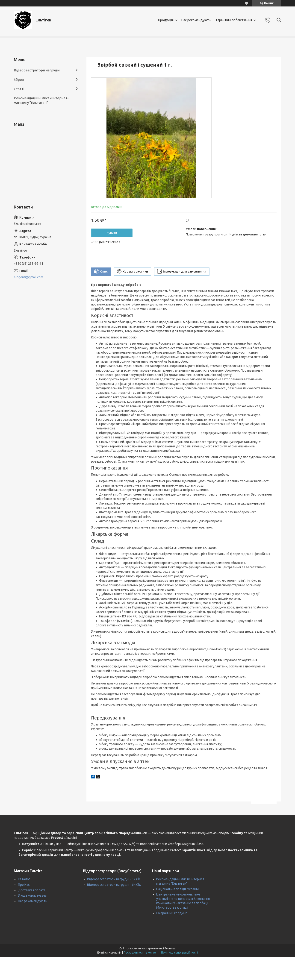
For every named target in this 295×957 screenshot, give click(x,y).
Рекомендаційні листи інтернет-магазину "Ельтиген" (41, 100)
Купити (112, 233)
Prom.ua (170, 948)
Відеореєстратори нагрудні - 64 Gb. (114, 885)
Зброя (19, 80)
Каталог (24, 879)
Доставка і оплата (31, 890)
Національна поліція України (177, 889)
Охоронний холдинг (171, 913)
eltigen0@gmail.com (28, 277)
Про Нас (24, 885)
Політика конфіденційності (179, 952)
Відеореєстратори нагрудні (37, 70)
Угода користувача (32, 895)
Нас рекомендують (196, 20)
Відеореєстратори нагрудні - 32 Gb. (114, 879)
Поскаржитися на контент (141, 952)
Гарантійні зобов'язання (234, 20)
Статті (19, 89)
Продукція (166, 20)
